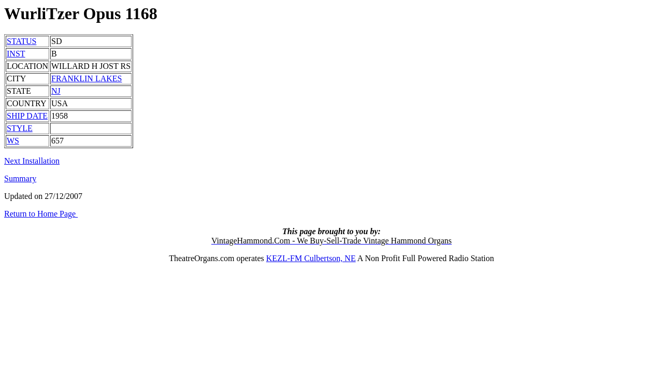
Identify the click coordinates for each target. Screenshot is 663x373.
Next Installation (32, 160)
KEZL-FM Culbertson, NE (311, 258)
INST (16, 53)
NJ (56, 91)
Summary (20, 178)
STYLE (20, 128)
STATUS (21, 41)
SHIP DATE (27, 115)
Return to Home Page (41, 213)
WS (13, 140)
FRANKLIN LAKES (86, 78)
